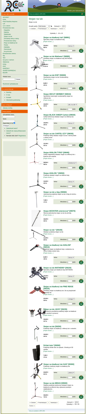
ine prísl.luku (7, 51)
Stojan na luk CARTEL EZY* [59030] (58, 134)
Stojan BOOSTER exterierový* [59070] (59, 211)
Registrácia (22, 135)
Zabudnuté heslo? (12, 128)
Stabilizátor (7, 34)
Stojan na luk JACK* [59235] (55, 309)
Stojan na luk (7, 36)
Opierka (6, 32)
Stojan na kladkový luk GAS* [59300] (58, 364)
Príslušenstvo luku (8, 28)
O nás (8, 95)
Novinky (8, 92)
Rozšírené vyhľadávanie (10, 84)
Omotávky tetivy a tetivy (11, 38)
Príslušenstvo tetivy (9, 41)
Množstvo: (63, 50)
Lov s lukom (6, 26)
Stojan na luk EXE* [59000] (54, 75)
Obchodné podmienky (13, 100)
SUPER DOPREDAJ (9, 70)
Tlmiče (5, 45)
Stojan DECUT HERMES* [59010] (57, 94)
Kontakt (8, 97)
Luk (4, 23)
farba (55, 46)
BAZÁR (5, 72)
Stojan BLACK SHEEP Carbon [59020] (59, 115)
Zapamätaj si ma (8, 123)
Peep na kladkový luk (10, 43)
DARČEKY (6, 68)
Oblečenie (6, 62)
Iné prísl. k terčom (8, 60)
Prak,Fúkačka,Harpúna (10, 21)
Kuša (4, 19)
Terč (4, 58)
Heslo (4, 119)
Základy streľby (7, 108)
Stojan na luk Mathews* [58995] (56, 56)
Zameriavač (7, 49)
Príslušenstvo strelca (9, 53)
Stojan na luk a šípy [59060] (55, 192)
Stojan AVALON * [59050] (53, 173)
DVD (4, 66)
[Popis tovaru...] (48, 41)
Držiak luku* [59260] (51, 345)
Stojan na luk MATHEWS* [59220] (57, 268)
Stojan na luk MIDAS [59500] (55, 383)
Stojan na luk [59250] (52, 326)
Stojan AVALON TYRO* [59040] (56, 152)
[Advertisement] (14, 167)
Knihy (4, 64)
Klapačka (6, 30)
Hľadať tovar (7, 76)
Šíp (4, 55)
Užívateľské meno (8, 114)
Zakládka (6, 47)
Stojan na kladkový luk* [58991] (56, 37)
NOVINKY (6, 17)
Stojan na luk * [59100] (52, 230)
